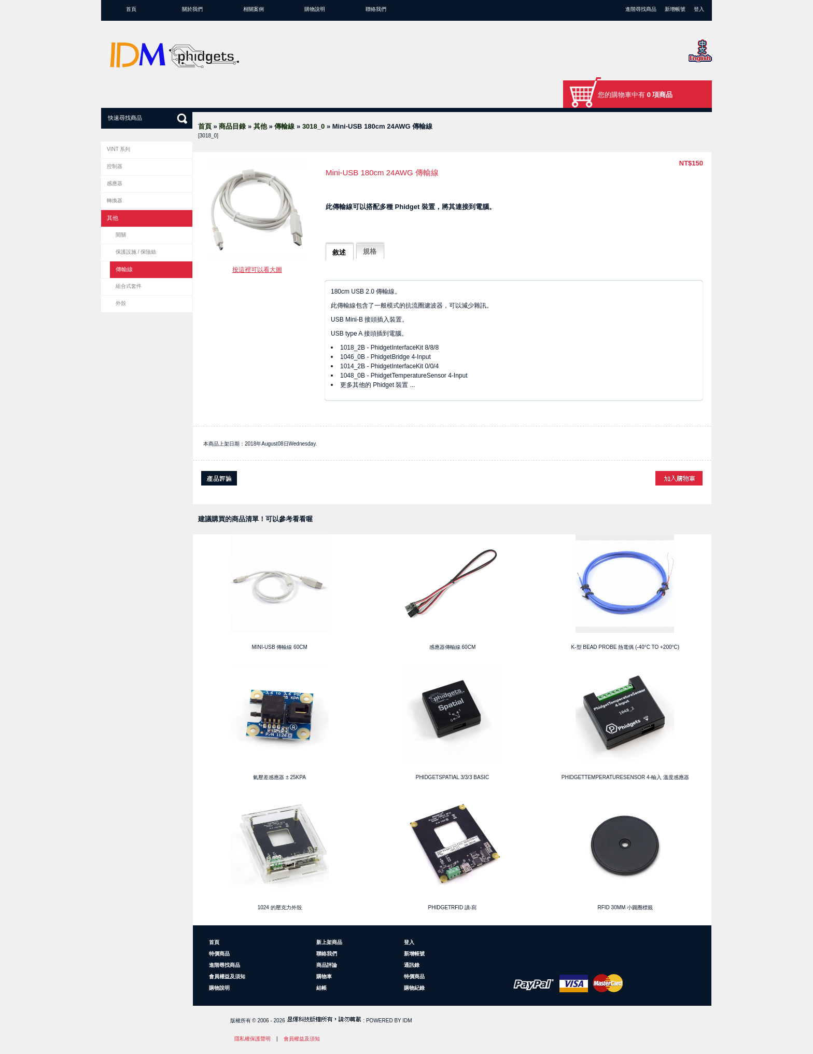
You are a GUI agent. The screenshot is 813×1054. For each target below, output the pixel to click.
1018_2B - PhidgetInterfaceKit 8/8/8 (389, 347)
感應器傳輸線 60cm (452, 647)
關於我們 (192, 9)
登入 (699, 9)
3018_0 (313, 126)
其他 (260, 126)
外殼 (121, 303)
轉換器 (114, 200)
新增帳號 (675, 9)
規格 (369, 251)
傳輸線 (284, 126)
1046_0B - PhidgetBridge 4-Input (385, 356)
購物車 (324, 976)
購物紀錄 (414, 988)
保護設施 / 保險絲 (136, 252)
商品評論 (326, 965)
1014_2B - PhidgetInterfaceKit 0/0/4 (389, 366)
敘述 (339, 252)
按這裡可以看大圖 (257, 269)
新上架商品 (329, 942)
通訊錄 (411, 965)
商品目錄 (232, 126)
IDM (407, 1020)
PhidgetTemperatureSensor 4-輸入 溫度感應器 (625, 777)
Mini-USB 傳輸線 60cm (279, 647)
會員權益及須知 (227, 976)
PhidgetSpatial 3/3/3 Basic (452, 777)
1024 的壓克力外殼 (280, 907)
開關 (121, 235)
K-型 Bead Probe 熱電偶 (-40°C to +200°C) (625, 647)
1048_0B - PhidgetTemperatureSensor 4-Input (404, 375)
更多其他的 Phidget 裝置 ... (377, 385)
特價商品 (219, 953)
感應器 (114, 183)
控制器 (114, 166)
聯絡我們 (376, 9)
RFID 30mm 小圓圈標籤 (625, 907)
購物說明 (314, 9)
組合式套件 (129, 286)
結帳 (321, 988)
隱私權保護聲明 (252, 1039)
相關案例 (253, 9)
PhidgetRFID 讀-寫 (452, 907)
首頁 (131, 9)
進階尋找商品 (640, 9)
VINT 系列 (118, 149)
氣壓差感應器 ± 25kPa (279, 777)
